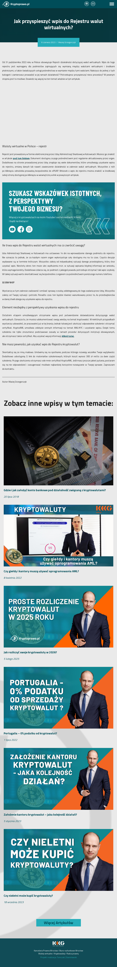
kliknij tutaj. (68, 336)
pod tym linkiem (21, 158)
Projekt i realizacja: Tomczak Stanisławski (58, 957)
